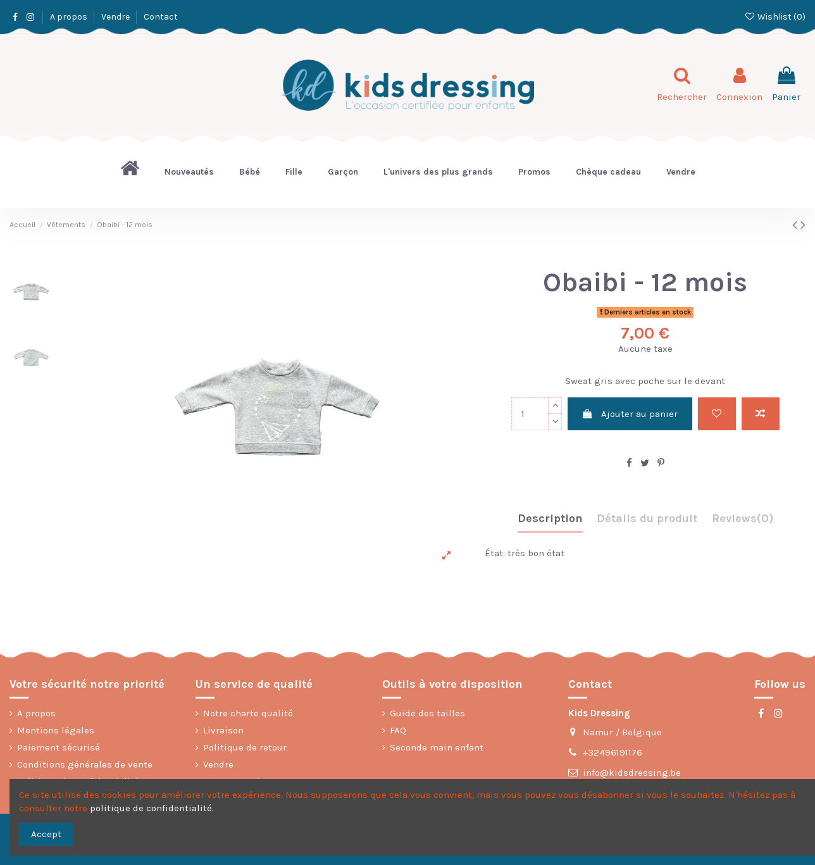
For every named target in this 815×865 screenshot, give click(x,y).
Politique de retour (245, 747)
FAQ (398, 730)
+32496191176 (612, 752)
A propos (69, 16)
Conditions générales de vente (84, 764)
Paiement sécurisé (58, 747)
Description (550, 518)
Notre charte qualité (248, 713)
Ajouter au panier (630, 414)
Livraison (223, 730)
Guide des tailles (427, 713)
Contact (161, 16)
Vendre (116, 16)
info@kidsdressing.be (632, 772)
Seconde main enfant (436, 747)
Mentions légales (55, 730)
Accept (46, 834)
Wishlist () (775, 16)
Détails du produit (647, 518)
